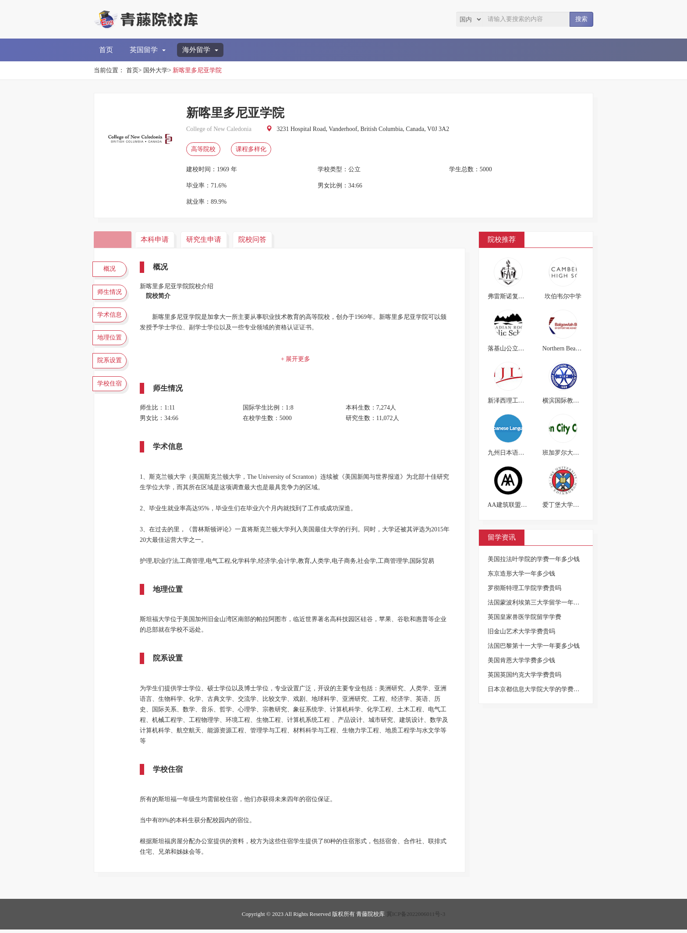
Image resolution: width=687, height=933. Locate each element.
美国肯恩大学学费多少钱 (521, 660)
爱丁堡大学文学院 (566, 505)
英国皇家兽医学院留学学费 (524, 617)
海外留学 (200, 49)
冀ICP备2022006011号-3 (416, 917)
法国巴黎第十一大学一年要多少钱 (534, 646)
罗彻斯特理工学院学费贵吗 (524, 588)
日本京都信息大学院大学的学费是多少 (540, 689)
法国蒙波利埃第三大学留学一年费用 (537, 602)
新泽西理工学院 (509, 400)
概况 (111, 269)
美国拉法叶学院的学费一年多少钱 (534, 559)
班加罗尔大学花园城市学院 (579, 452)
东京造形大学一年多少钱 (521, 573)
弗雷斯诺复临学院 (512, 296)
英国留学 (148, 49)
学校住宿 (111, 397)
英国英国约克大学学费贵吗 (524, 674)
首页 (106, 49)
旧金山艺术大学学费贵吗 (521, 631)
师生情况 (111, 295)
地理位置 (111, 346)
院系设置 (111, 372)
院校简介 (113, 239)
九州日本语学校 (509, 452)
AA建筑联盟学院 (510, 505)
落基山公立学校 (509, 348)
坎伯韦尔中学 (563, 296)
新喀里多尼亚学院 (197, 70)
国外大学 (155, 70)
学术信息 (111, 321)
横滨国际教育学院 (566, 400)
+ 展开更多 (297, 359)
